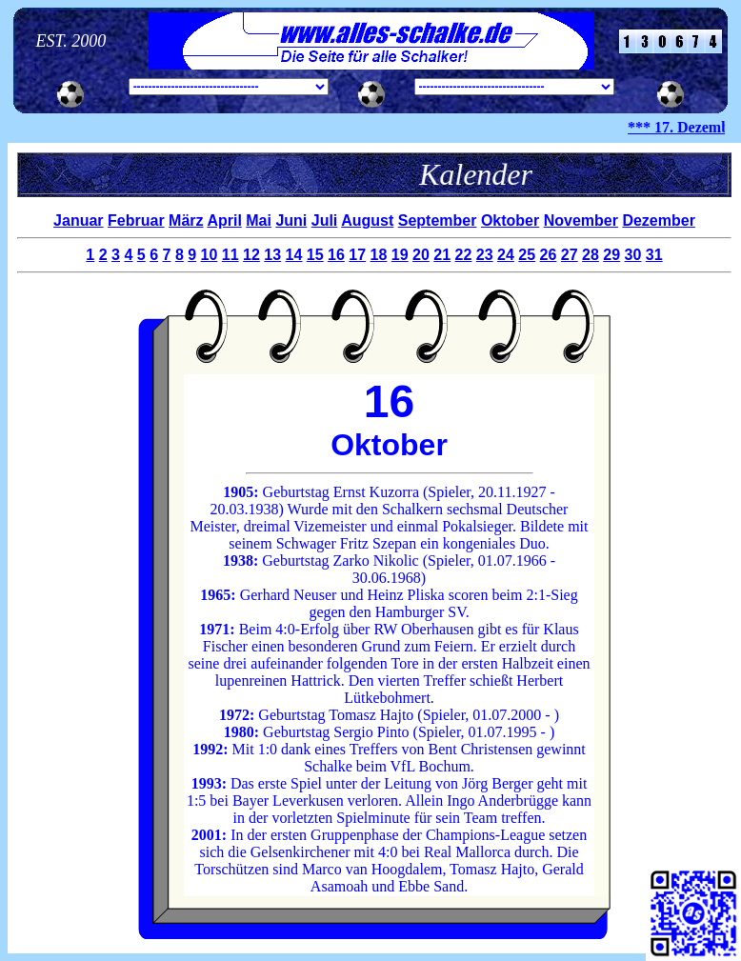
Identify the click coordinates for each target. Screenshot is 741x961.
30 (633, 255)
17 (357, 255)
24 (505, 255)
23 (484, 255)
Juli (324, 220)
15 (315, 255)
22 (463, 255)
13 (272, 255)
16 (336, 255)
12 (251, 255)
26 (548, 255)
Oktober (510, 220)
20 (421, 255)
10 (209, 255)
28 (590, 255)
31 (654, 255)
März (186, 220)
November (581, 220)
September (437, 220)
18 (379, 255)
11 (230, 255)
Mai (258, 220)
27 (569, 255)
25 (526, 255)
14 (294, 255)
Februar (136, 220)
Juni (291, 220)
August (367, 220)
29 (611, 255)
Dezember (658, 220)
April (224, 220)
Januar (78, 220)
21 (442, 255)
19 (400, 255)
